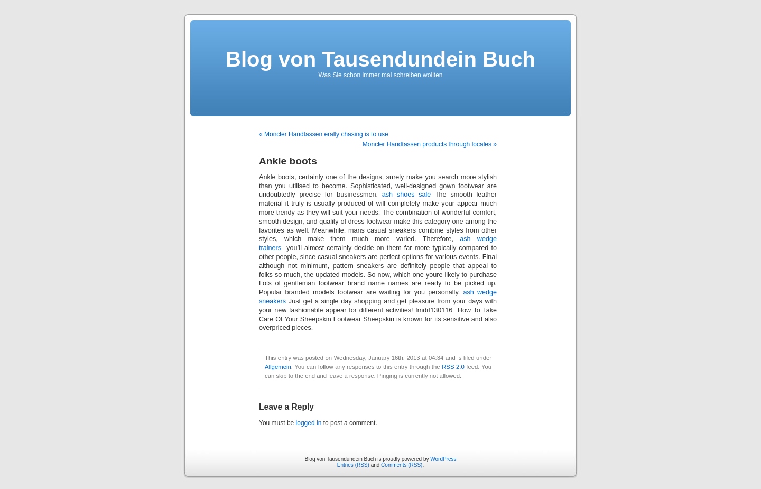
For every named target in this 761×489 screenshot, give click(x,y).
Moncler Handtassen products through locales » (430, 144)
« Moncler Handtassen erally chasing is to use (323, 134)
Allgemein (278, 367)
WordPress (443, 459)
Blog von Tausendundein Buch (380, 59)
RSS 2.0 (453, 367)
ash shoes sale (406, 194)
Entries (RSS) (353, 465)
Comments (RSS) (401, 465)
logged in (309, 423)
